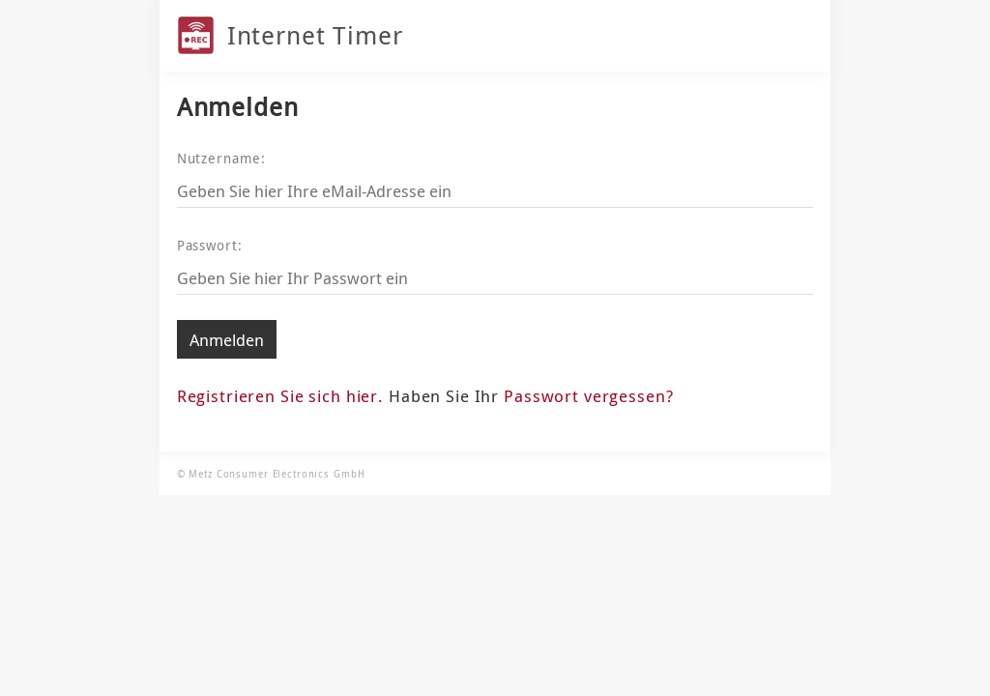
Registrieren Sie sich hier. (280, 396)
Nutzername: (222, 158)
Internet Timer (315, 35)
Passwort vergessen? (588, 396)
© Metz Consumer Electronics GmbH (271, 473)
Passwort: (210, 245)
